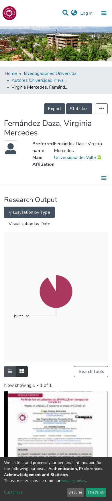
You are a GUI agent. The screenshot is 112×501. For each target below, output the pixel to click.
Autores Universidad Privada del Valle (40, 80)
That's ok (95, 492)
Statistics (79, 109)
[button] (74, 13)
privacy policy (74, 480)
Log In (87, 13)
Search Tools (91, 371)
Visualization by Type (29, 212)
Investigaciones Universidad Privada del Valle (52, 73)
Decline (75, 492)
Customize (13, 492)
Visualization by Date (29, 224)
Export (54, 109)
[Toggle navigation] (104, 13)
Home (11, 73)
